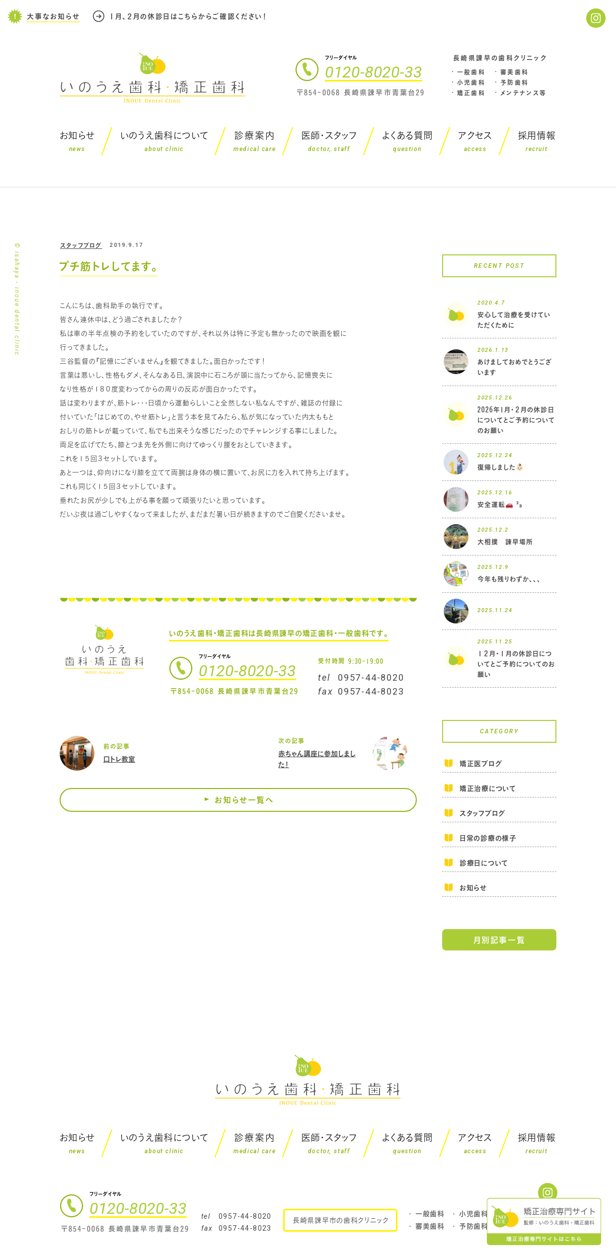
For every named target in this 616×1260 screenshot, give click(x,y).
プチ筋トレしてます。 (108, 266)
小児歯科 (471, 82)
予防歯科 (514, 82)
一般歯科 (471, 72)
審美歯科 (514, 72)
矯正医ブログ (481, 764)
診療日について (484, 862)
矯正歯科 (471, 93)
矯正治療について (488, 788)
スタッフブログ (81, 245)
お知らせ (473, 887)
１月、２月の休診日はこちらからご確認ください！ (188, 16)
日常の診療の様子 (488, 838)
